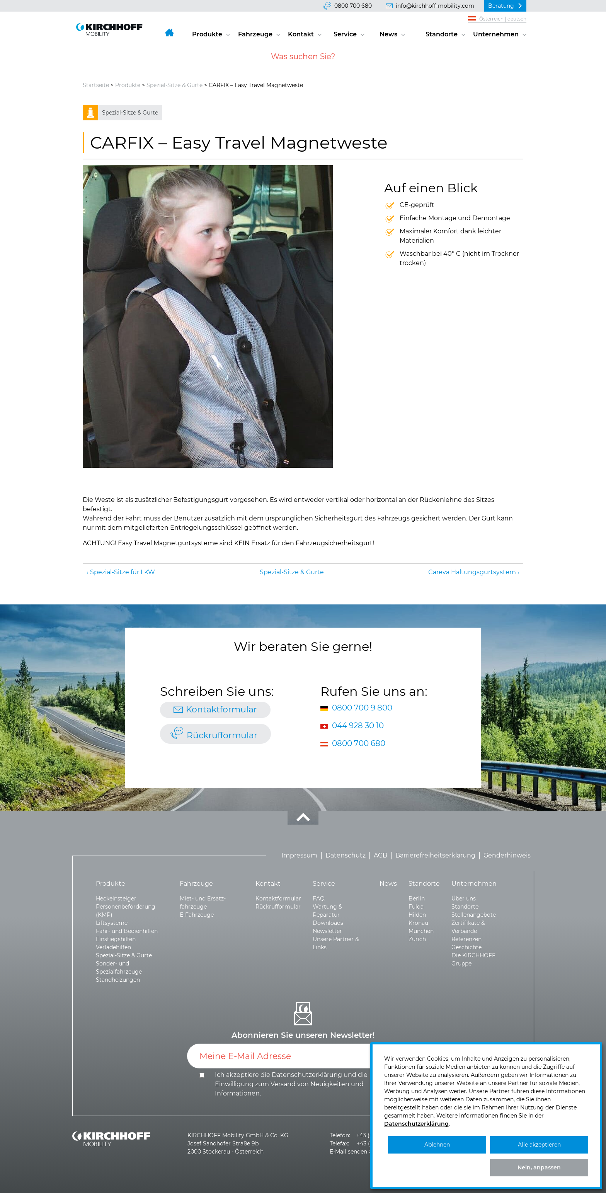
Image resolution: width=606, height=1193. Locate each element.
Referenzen (466, 939)
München (421, 931)
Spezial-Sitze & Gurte (174, 85)
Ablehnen (437, 1144)
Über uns (463, 898)
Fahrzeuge (255, 34)
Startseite (96, 85)
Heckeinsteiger (116, 898)
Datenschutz (345, 855)
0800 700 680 (353, 5)
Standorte (442, 34)
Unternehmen (496, 34)
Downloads (328, 922)
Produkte (207, 34)
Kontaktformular (221, 709)
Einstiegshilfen (116, 939)
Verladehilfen (113, 947)
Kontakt (301, 34)
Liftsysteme (112, 922)
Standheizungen (118, 979)
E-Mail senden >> (352, 1151)
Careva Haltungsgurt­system (472, 572)
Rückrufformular (222, 735)
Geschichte (466, 947)
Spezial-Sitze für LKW (122, 572)
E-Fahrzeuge (197, 914)
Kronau (418, 922)
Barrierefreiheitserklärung (435, 855)
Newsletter (327, 931)
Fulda (416, 906)
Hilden (417, 914)
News (388, 34)
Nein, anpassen (539, 1167)
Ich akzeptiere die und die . (291, 1084)
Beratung (501, 5)
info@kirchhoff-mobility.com (435, 5)
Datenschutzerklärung (307, 1074)
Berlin (417, 898)
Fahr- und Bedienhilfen (127, 931)
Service (345, 34)
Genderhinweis (507, 855)
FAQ (319, 898)
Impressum (299, 855)
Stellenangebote (473, 914)
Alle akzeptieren (539, 1144)
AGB (380, 855)
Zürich (417, 939)
